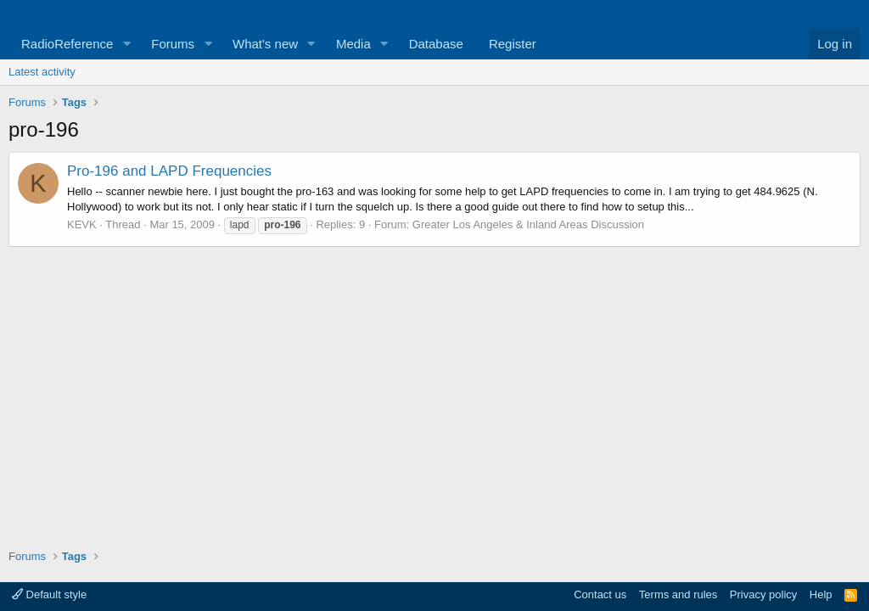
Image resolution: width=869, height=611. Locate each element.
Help (821, 594)
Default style (49, 594)
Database (436, 43)
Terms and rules (678, 594)
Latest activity (42, 71)
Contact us (600, 594)
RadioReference (67, 43)
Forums (172, 43)
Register (512, 43)
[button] (126, 43)
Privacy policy (763, 594)
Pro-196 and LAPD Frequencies (169, 171)
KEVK (82, 224)
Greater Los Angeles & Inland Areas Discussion (528, 224)
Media (353, 43)
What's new (265, 43)
